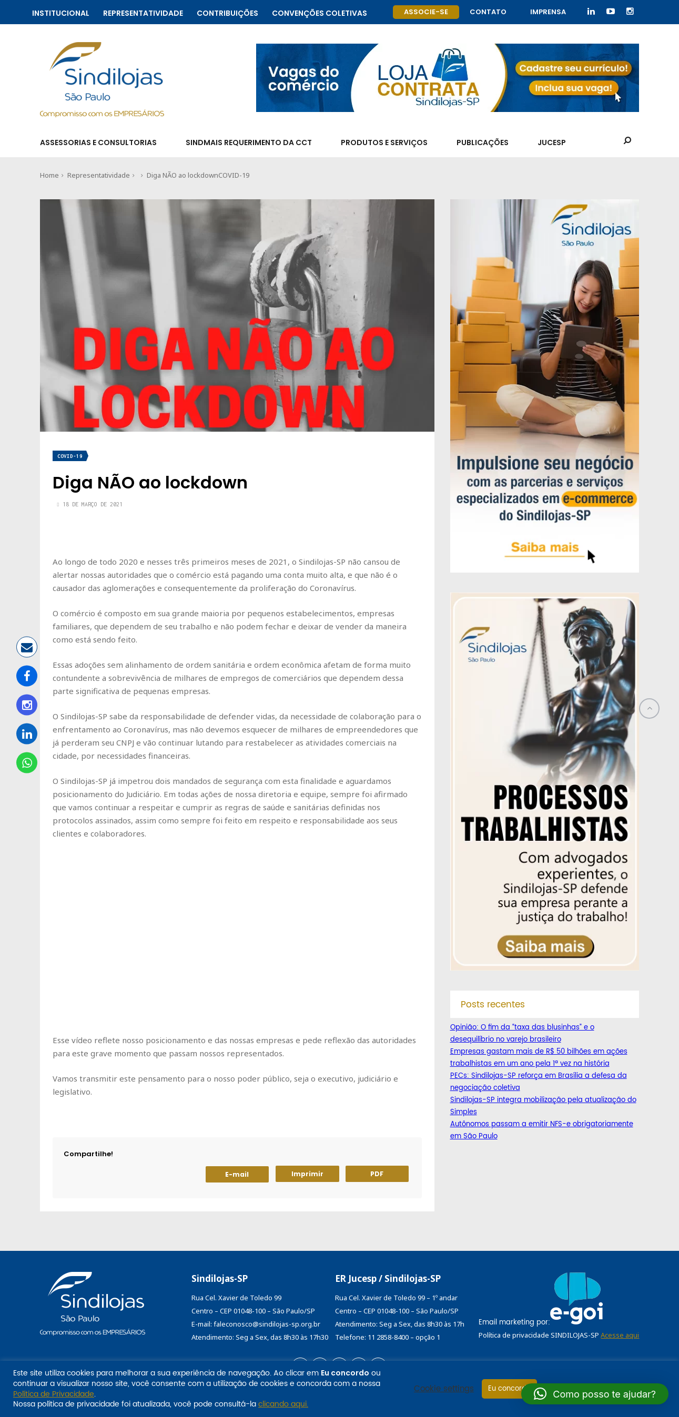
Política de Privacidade (53, 1394)
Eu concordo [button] (509, 1388)
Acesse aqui (620, 1335)
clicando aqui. (283, 1404)
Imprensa (548, 12)
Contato (488, 12)
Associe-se (426, 12)
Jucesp (552, 142)
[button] (594, 1393)
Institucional (60, 12)
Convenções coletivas (319, 12)
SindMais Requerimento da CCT (249, 142)
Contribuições (227, 12)
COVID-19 (233, 175)
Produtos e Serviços (384, 142)
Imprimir (307, 1173)
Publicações (483, 142)
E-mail (237, 1174)
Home (49, 175)
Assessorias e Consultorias (98, 142)
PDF (376, 1173)
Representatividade (143, 12)
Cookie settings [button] (444, 1389)
